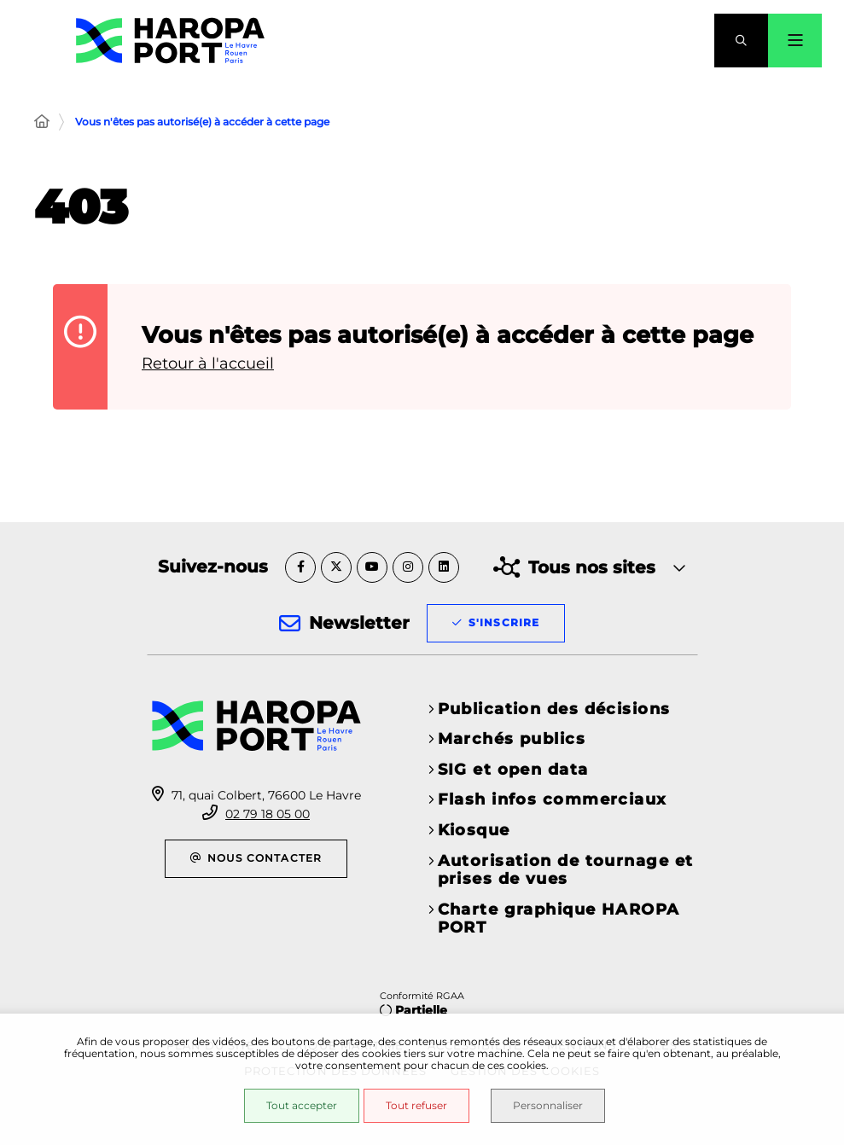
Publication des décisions (554, 709)
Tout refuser (416, 1105)
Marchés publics (512, 738)
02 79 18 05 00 (267, 814)
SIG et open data (513, 769)
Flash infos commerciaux (552, 799)
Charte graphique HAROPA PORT (559, 919)
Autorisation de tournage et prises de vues (566, 870)
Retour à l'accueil (208, 363)
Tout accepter (301, 1105)
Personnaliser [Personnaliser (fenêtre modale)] (548, 1105)
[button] (741, 40)
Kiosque (474, 830)
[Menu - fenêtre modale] (795, 40)
